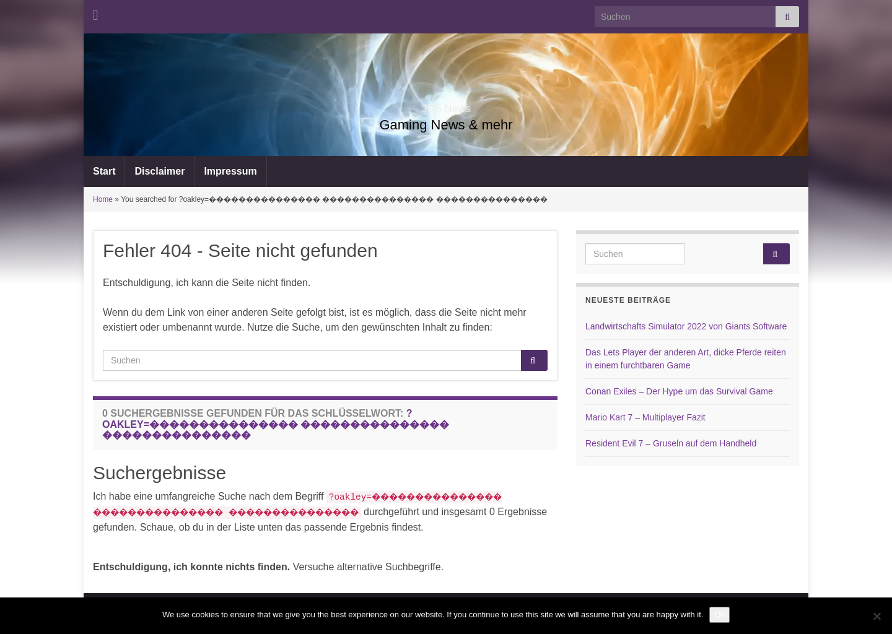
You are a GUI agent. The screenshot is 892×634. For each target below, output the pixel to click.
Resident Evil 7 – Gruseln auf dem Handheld (670, 443)
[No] (876, 616)
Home (103, 199)
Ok (719, 614)
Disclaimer (159, 171)
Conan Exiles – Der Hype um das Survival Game (679, 391)
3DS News (445, 105)
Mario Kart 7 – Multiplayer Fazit (645, 417)
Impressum (230, 171)
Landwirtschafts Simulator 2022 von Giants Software (686, 326)
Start (104, 171)
